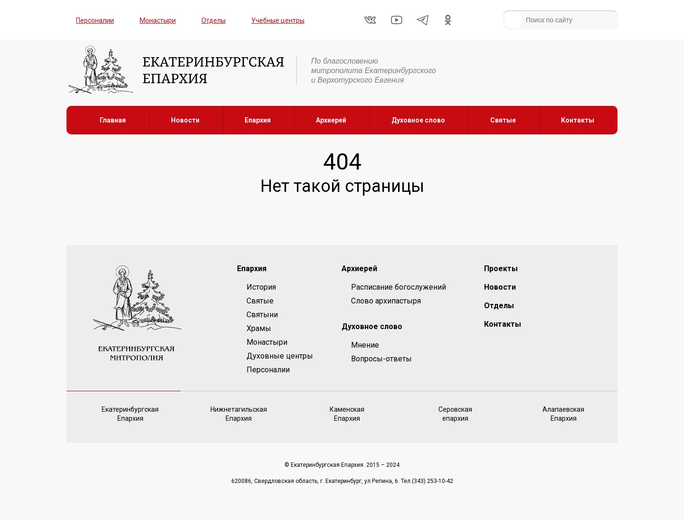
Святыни (262, 314)
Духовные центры (280, 355)
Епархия (258, 120)
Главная (113, 120)
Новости (185, 120)
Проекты (501, 268)
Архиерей (331, 120)
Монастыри (158, 20)
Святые (503, 120)
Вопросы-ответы (381, 358)
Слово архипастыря (386, 300)
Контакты (577, 120)
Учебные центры (277, 20)
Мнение (365, 345)
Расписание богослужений (398, 287)
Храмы (259, 328)
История (261, 287)
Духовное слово (418, 120)
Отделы (213, 20)
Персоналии (95, 20)
